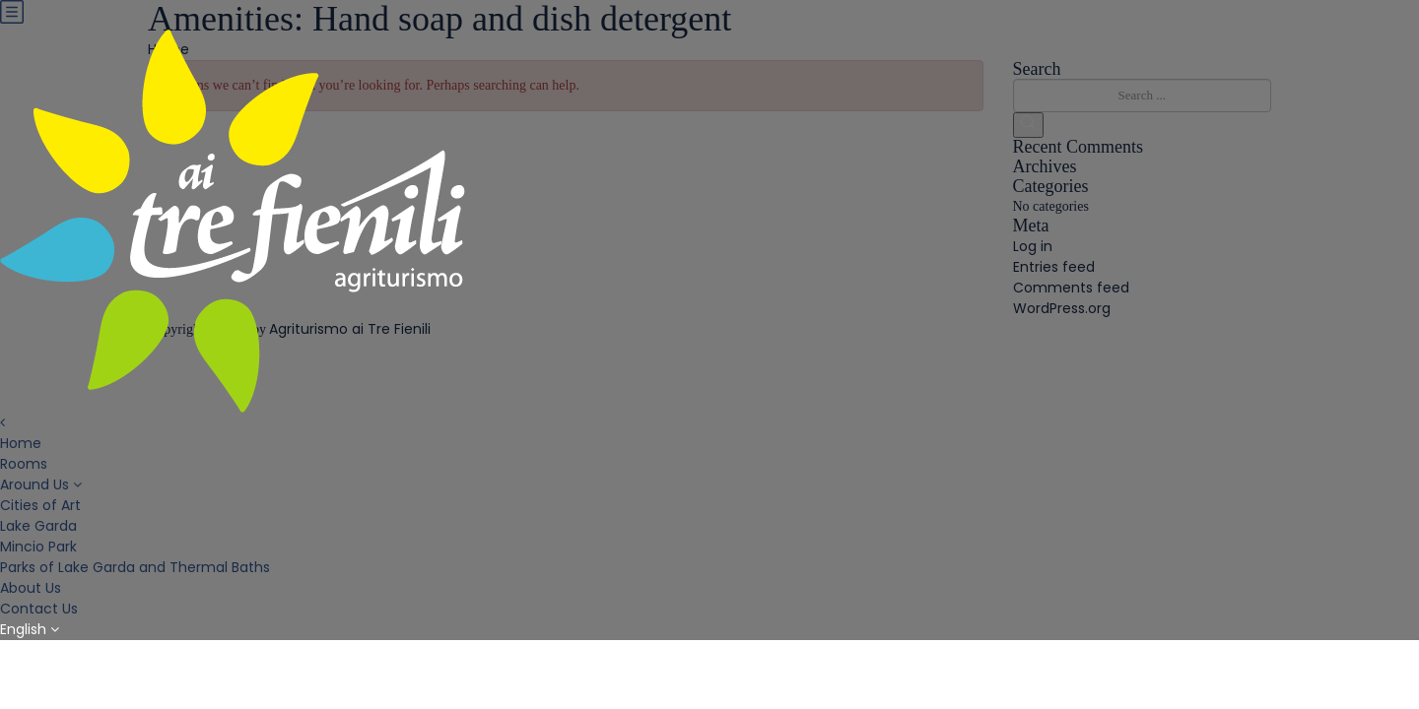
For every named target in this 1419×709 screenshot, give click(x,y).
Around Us (34, 484)
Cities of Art (40, 505)
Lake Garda (38, 526)
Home (20, 443)
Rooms (23, 464)
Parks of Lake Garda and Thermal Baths (135, 567)
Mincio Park (38, 546)
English (29, 629)
